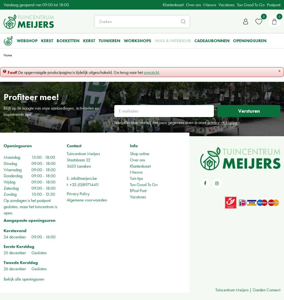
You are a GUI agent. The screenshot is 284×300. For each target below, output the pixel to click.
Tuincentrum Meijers (83, 153)
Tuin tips (136, 178)
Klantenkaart (140, 166)
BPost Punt (138, 190)
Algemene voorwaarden (87, 200)
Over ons (137, 160)
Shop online (139, 153)
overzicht (151, 72)
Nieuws (136, 172)
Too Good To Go (143, 184)
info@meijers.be (84, 178)
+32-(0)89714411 (84, 184)
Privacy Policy (78, 193)
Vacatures (138, 197)
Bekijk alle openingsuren (24, 279)
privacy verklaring (222, 122)
